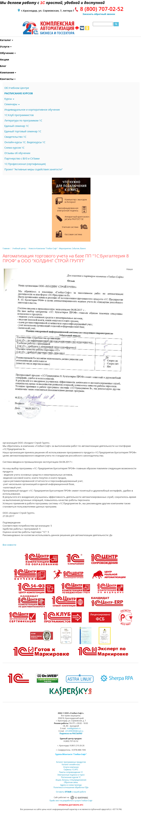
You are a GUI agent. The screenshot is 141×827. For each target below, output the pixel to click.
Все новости (9, 544)
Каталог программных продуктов (71, 762)
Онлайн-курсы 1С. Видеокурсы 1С (24, 142)
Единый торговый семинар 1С (22, 131)
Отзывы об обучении (17, 153)
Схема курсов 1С (14, 147)
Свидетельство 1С (15, 136)
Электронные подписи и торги (71, 775)
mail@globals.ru (74, 728)
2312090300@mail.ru (74, 731)
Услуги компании (71, 767)
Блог (0, 66)
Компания (0, 72)
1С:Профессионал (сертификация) (25, 164)
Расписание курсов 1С (71, 777)
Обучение (0, 53)
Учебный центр (19, 248)
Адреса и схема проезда (71, 785)
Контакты (0, 79)
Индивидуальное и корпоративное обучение (32, 109)
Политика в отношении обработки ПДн (71, 787)
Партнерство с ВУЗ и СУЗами (22, 158)
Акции (0, 59)
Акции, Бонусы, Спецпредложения (71, 780)
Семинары (12, 104)
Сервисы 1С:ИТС (71, 769)
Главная (6, 248)
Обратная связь (71, 782)
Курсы (9, 98)
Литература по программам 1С (23, 120)
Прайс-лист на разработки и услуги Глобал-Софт (70, 800)
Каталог (0, 40)
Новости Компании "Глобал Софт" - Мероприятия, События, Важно (57, 248)
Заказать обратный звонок (99, 14)
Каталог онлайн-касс (71, 764)
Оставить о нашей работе (71, 792)
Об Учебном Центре (16, 88)
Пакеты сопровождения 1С (71, 772)
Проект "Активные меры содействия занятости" (33, 169)
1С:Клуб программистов (19, 115)
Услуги (0, 46)
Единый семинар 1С (16, 126)
